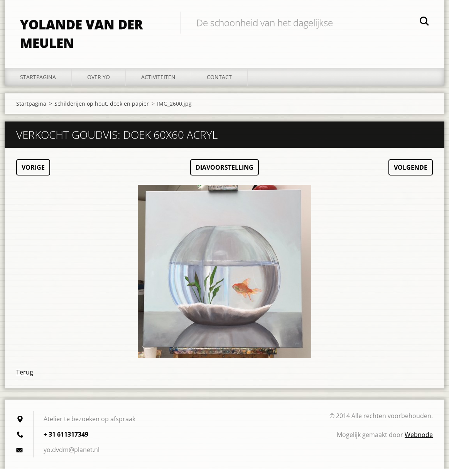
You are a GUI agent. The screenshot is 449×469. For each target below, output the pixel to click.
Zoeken (424, 22)
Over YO (98, 77)
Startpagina (38, 77)
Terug (24, 372)
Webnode (419, 434)
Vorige (33, 167)
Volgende (410, 167)
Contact (219, 77)
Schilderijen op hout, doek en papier (101, 103)
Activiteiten (158, 77)
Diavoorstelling (224, 167)
